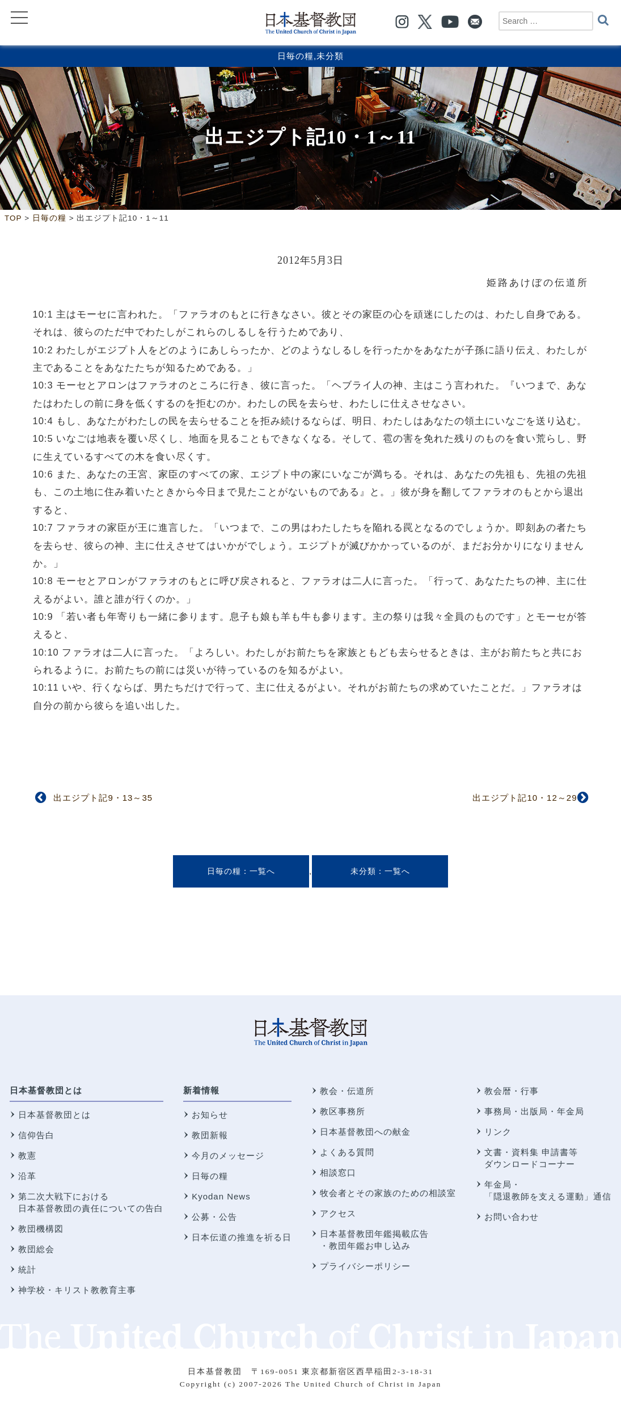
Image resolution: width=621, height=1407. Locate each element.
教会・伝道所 (347, 1091)
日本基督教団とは (46, 1090)
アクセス (338, 1213)
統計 (27, 1269)
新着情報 (201, 1090)
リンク (498, 1131)
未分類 (330, 56)
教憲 (27, 1155)
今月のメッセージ (228, 1155)
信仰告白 (36, 1135)
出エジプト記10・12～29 (524, 797)
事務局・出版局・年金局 (534, 1111)
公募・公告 (214, 1217)
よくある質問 (347, 1152)
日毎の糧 (295, 56)
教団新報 (210, 1135)
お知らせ (210, 1114)
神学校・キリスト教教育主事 (77, 1290)
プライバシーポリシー (365, 1266)
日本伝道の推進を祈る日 (242, 1237)
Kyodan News (221, 1196)
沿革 (27, 1176)
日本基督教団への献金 (365, 1131)
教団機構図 (41, 1228)
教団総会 (36, 1249)
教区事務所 (342, 1111)
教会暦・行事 (511, 1091)
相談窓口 (338, 1172)
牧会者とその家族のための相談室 (388, 1193)
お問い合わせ (511, 1217)
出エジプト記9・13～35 (103, 797)
